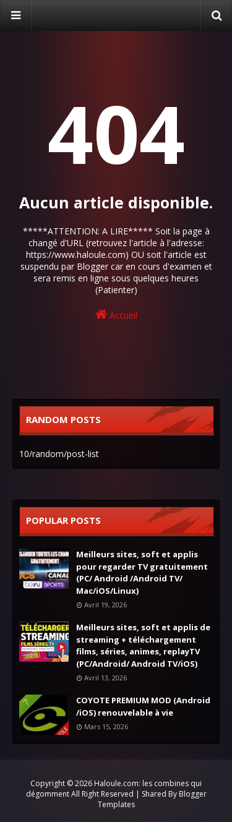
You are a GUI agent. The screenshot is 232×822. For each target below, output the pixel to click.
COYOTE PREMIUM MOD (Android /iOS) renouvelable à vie (143, 706)
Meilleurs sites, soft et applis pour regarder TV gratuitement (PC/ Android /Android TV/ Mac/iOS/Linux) (142, 572)
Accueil (116, 314)
